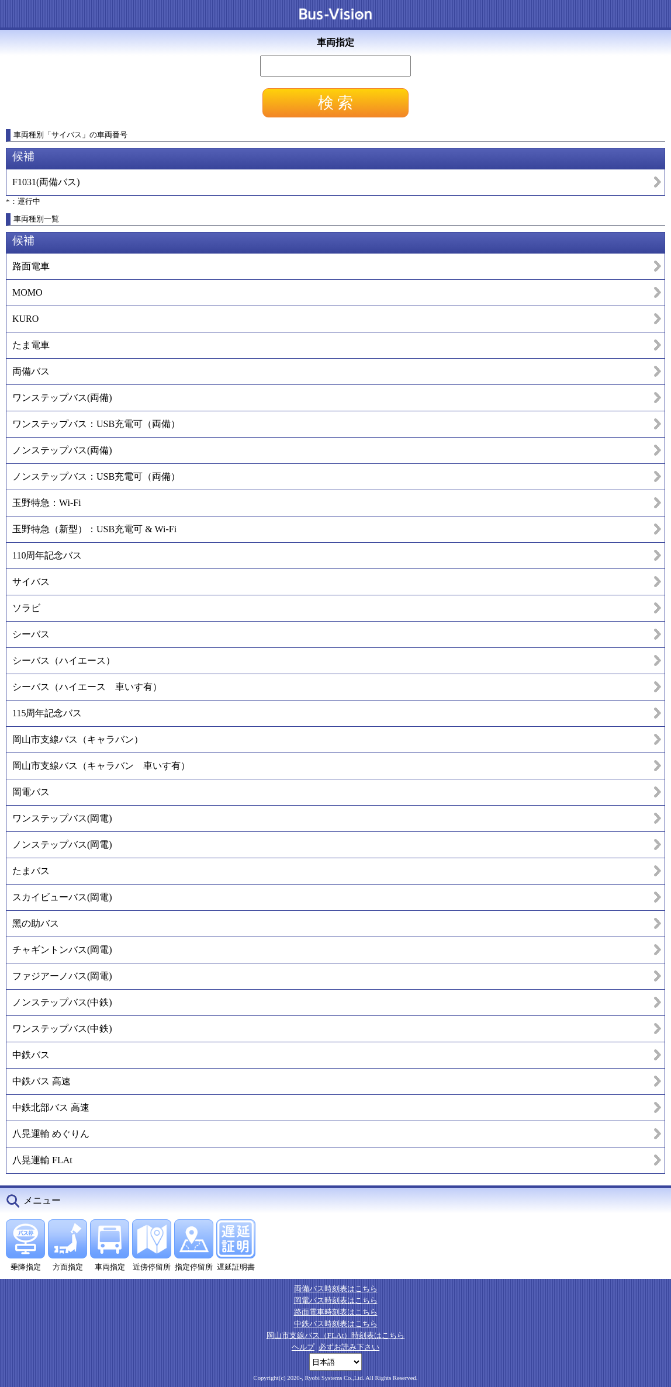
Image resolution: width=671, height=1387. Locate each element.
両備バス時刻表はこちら (336, 1288)
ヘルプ (303, 1347)
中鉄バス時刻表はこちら (336, 1323)
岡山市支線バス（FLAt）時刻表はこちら (336, 1335)
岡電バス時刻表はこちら (336, 1300)
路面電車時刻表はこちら (336, 1312)
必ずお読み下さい (349, 1347)
